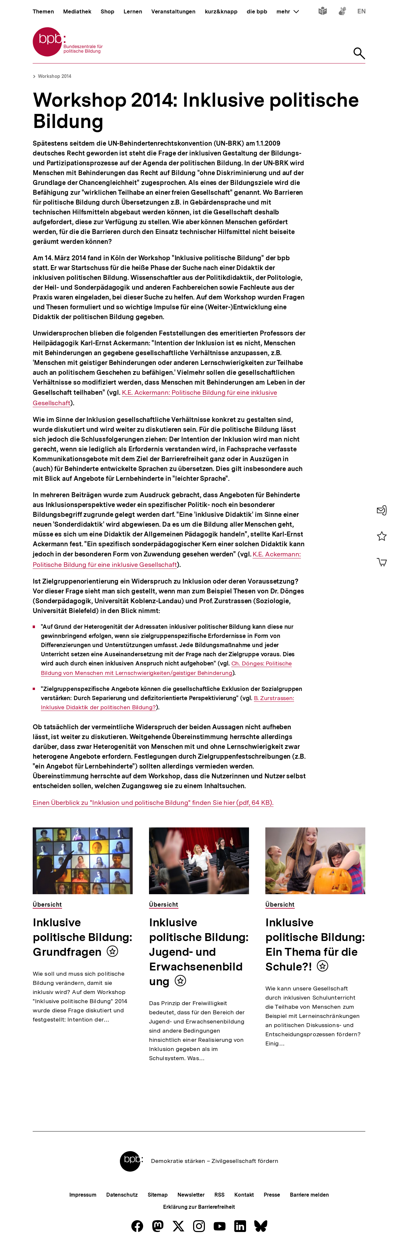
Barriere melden (309, 1195)
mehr (287, 11)
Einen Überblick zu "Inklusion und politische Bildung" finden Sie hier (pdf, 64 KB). (153, 803)
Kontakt (244, 1195)
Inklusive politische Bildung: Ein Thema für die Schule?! (315, 944)
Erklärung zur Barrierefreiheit (199, 1207)
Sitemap (158, 1195)
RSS (219, 1195)
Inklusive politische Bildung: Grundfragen (82, 937)
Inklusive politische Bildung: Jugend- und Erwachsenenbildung (198, 951)
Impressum (82, 1195)
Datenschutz (122, 1195)
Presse (272, 1195)
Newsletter (191, 1195)
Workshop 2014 (54, 76)
